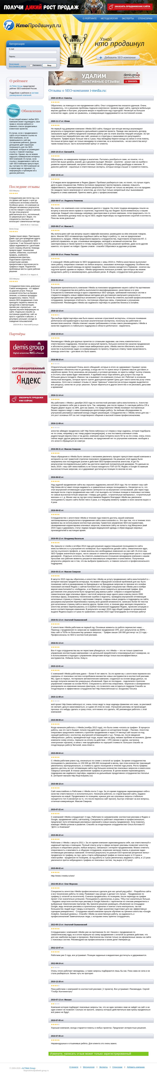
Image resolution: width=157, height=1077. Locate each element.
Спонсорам (117, 1067)
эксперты (128, 18)
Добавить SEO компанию (118, 57)
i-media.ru (98, 90)
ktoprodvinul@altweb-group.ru (36, 1070)
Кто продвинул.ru (32, 25)
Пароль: (12, 56)
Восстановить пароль (17, 66)
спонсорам (145, 18)
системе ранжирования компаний (24, 94)
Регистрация (14, 64)
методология (109, 18)
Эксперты (103, 1067)
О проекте (73, 1067)
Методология (89, 1067)
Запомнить (37, 65)
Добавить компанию (136, 1067)
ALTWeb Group (16, 86)
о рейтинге (90, 18)
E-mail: (11, 49)
